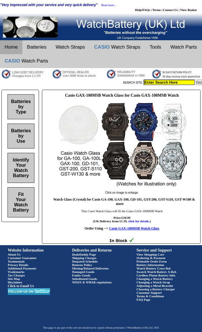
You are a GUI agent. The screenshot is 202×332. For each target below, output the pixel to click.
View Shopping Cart (150, 254)
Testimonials (16, 261)
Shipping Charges (84, 258)
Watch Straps (70, 47)
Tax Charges (16, 275)
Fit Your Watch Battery (21, 202)
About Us (14, 254)
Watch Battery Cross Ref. (153, 268)
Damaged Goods (83, 272)
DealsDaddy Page (84, 254)
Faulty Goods (81, 275)
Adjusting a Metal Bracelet (154, 285)
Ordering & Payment (150, 258)
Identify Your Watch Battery (21, 167)
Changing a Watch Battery (154, 278)
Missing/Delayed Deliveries (90, 268)
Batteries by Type (21, 106)
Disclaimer (15, 282)
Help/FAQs (142, 10)
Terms (156, 10)
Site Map (14, 278)
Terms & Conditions (150, 296)
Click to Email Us (21, 286)
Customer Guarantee (22, 258)
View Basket (188, 10)
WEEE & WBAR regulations (92, 282)
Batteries (36, 47)
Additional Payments (22, 268)
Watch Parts (184, 47)
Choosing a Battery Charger (155, 289)
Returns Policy (82, 265)
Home (11, 47)
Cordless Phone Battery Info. (156, 275)
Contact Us (170, 10)
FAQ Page (143, 299)
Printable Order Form (151, 261)
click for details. (139, 221)
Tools (155, 47)
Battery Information (150, 265)
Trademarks (16, 272)
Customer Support (149, 292)
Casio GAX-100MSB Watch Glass (134, 228)
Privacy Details (18, 265)
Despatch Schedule (85, 261)
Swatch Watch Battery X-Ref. (156, 272)
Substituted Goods (84, 278)
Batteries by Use (21, 136)
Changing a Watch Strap (153, 282)
